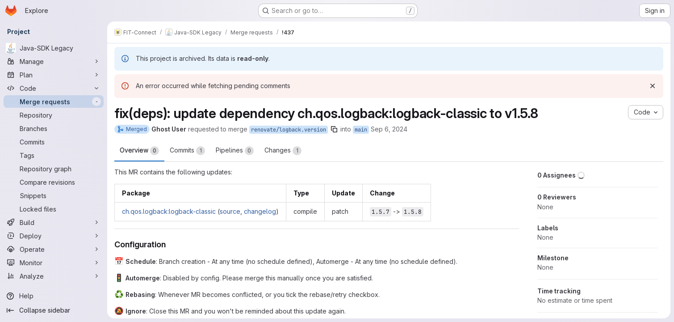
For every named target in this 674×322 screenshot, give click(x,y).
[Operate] (54, 249)
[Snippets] (54, 195)
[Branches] (54, 128)
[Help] (54, 296)
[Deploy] (54, 235)
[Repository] (54, 115)
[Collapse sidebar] (54, 310)
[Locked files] (54, 209)
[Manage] (54, 61)
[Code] (54, 88)
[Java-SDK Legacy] (54, 48)
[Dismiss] (652, 85)
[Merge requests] (54, 101)
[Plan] (54, 74)
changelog (260, 211)
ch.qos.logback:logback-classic (169, 211)
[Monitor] (54, 262)
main (361, 129)
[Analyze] (54, 276)
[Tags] (54, 155)
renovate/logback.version (288, 129)
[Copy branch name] (334, 129)
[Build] (54, 222)
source (230, 211)
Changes (282, 150)
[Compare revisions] (54, 182)
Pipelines (235, 150)
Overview (139, 150)
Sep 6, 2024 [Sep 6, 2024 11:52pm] (389, 129)
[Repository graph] (54, 168)
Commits (187, 150)
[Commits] (54, 142)
